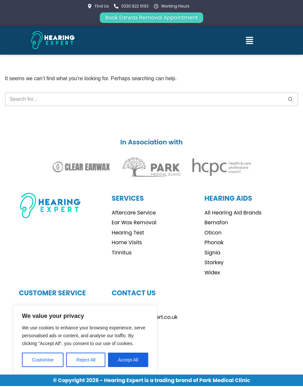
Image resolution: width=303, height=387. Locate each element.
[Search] (144, 99)
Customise (43, 359)
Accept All (128, 359)
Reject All (85, 359)
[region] (85, 339)
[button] (249, 40)
